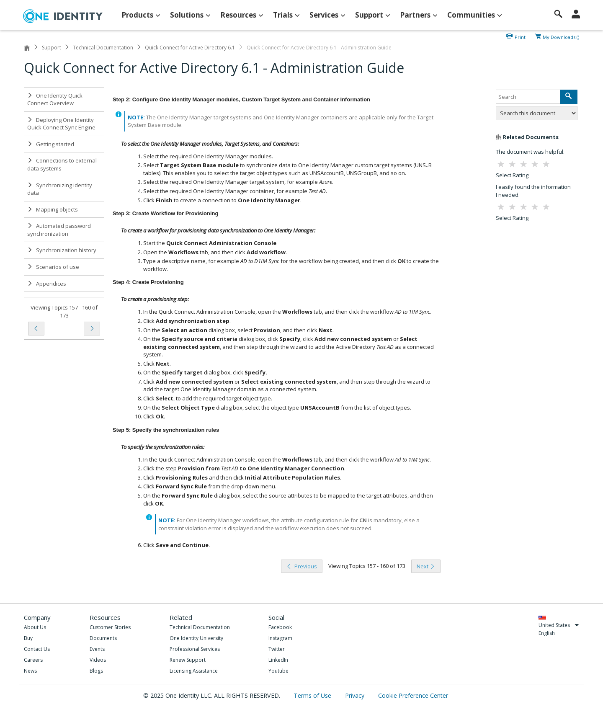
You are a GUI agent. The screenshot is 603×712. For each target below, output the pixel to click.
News (30, 670)
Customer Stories (110, 627)
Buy (28, 638)
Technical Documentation (103, 47)
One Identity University (196, 638)
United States (559, 625)
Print (520, 36)
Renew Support (188, 659)
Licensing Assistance (194, 670)
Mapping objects (52, 209)
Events (97, 649)
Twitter (276, 649)
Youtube (278, 670)
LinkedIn (278, 659)
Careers (33, 659)
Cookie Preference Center (413, 695)
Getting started (50, 144)
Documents (103, 638)
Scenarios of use (53, 267)
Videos (98, 659)
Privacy (355, 695)
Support (51, 47)
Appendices (46, 283)
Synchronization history (61, 250)
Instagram (280, 638)
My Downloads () (561, 36)
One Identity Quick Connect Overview (54, 99)
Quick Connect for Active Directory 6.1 (190, 47)
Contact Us (37, 649)
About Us (35, 627)
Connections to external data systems (62, 164)
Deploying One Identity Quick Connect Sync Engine (61, 124)
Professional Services (195, 649)
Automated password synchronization (59, 229)
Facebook (280, 627)
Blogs (96, 670)
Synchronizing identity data (59, 189)
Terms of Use (313, 695)
